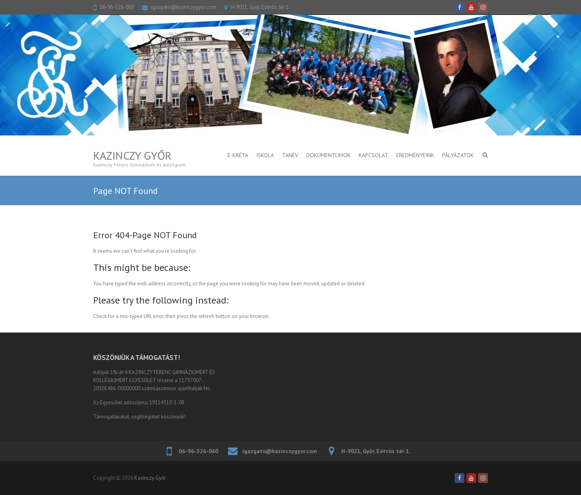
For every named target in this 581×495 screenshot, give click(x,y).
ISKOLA (265, 155)
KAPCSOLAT (373, 155)
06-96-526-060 (117, 7)
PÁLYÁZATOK (458, 155)
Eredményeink (415, 155)
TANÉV (290, 155)
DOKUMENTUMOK (328, 155)
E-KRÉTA (238, 155)
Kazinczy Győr (132, 155)
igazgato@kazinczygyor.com (183, 7)
